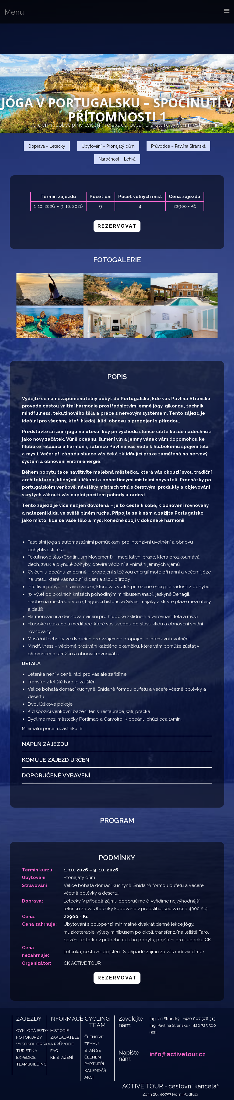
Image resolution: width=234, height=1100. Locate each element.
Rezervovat (117, 226)
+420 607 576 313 (199, 988)
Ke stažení (61, 1027)
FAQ (54, 1021)
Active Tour (45, 39)
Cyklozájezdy (32, 1001)
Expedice (26, 1027)
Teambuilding (31, 1034)
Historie (59, 1001)
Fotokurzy (29, 1007)
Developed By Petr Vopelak (150, 1083)
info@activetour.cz (177, 1024)
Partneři (94, 1034)
